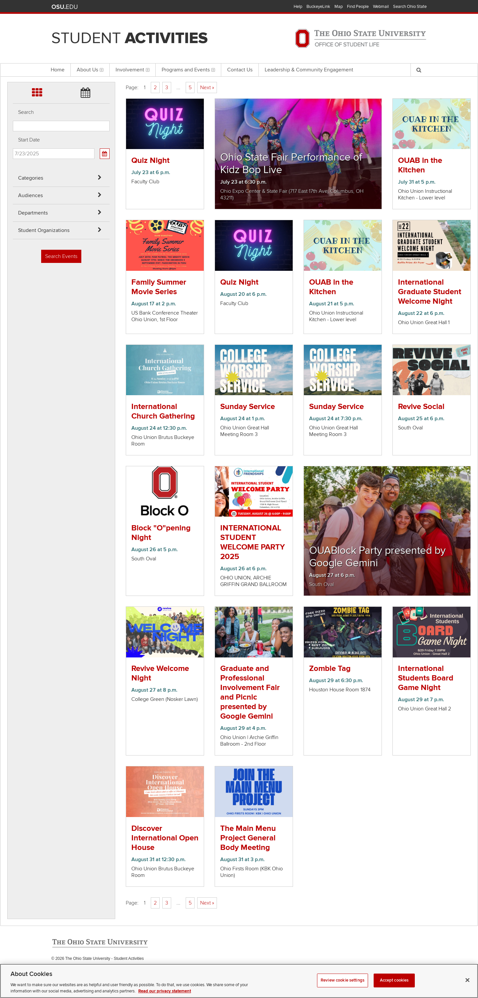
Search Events (61, 256)
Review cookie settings (342, 981)
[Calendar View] (105, 153)
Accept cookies (394, 981)
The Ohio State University (64, 7)
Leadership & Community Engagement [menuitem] (309, 69)
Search (26, 112)
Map (338, 6)
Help (298, 6)
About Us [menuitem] (90, 69)
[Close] (467, 981)
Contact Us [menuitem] (239, 69)
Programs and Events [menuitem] (188, 69)
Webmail (381, 6)
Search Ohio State (410, 6)
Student (129, 38)
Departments (33, 213)
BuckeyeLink (318, 6)
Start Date (29, 140)
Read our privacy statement (164, 992)
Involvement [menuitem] (132, 69)
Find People (358, 6)
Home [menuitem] (58, 69)
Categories (30, 178)
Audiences (30, 195)
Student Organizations (43, 230)
